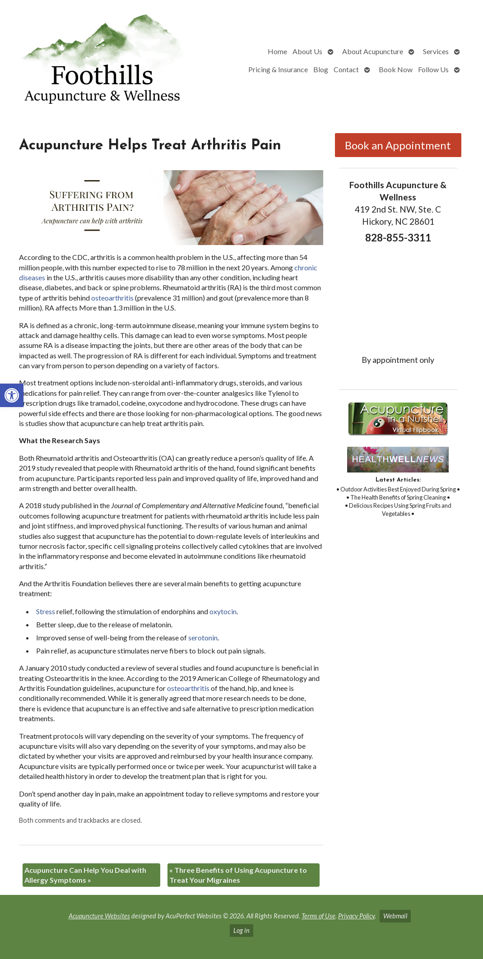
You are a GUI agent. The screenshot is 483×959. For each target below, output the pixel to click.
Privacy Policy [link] (356, 916)
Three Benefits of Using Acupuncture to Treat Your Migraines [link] (238, 875)
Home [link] (277, 51)
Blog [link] (320, 69)
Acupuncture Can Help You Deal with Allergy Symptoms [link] (85, 875)
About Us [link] (307, 51)
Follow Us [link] (433, 69)
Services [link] (436, 51)
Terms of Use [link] (318, 916)
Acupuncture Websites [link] (99, 916)
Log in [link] (241, 930)
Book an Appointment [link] (398, 145)
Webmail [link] (395, 916)
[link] (11, 395)
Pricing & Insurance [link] (278, 69)
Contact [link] (346, 69)
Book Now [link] (396, 69)
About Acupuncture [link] (372, 51)
